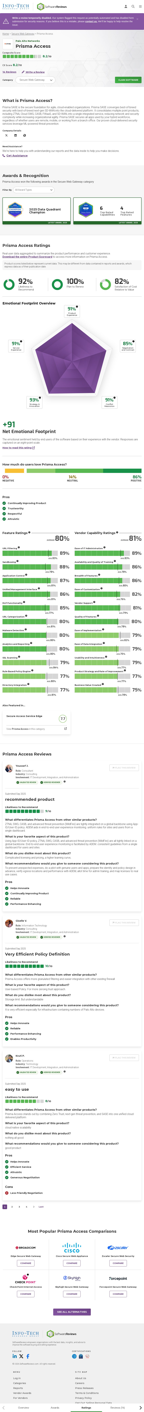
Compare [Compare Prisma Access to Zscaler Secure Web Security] (118, 1263)
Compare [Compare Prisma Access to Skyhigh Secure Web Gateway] (71, 1294)
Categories (19, 1383)
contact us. (91, 21)
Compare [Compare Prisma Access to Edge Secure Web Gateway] (25, 1263)
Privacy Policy (83, 1398)
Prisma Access (45, 33)
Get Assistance (15, 155)
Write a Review (33, 72)
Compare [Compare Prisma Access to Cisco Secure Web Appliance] (71, 1263)
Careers (79, 1383)
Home (5, 33)
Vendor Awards (22, 1393)
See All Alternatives (72, 1311)
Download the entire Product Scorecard (27, 256)
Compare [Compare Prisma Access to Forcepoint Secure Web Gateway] (118, 1294)
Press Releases (84, 1388)
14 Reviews (9, 72)
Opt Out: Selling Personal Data (93, 1402)
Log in (17, 1378)
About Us (80, 1378)
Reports (18, 1388)
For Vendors (20, 1398)
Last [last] (41, 1207)
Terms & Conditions (87, 1393)
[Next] (33, 1207)
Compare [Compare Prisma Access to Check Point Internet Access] (25, 1294)
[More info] (77, 307)
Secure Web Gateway (23, 33)
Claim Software (128, 80)
